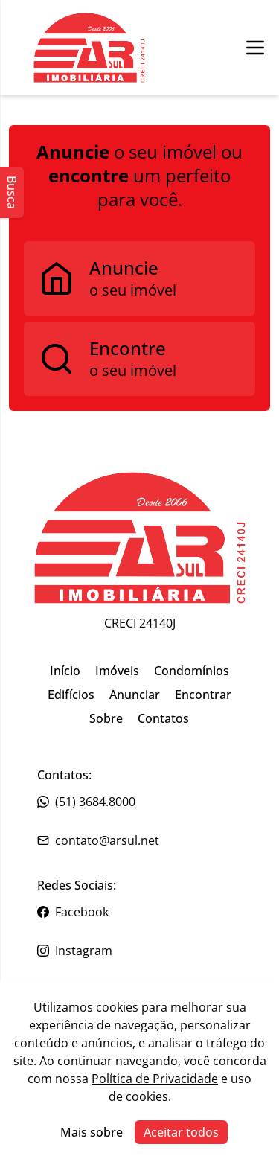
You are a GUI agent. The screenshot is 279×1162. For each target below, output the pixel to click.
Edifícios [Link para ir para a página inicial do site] (71, 694)
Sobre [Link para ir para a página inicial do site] (106, 718)
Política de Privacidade (155, 1078)
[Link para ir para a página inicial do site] (140, 537)
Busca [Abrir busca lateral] (12, 192)
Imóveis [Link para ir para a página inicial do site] (117, 671)
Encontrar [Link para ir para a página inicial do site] (203, 694)
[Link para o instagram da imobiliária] (139, 950)
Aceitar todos (181, 1132)
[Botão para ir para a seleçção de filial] (89, 47)
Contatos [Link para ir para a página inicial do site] (163, 718)
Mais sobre (91, 1132)
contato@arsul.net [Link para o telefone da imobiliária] (98, 840)
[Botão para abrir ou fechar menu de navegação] (255, 47)
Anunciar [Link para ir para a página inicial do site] (134, 694)
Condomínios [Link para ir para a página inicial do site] (191, 671)
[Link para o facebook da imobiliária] (139, 912)
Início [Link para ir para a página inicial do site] (65, 671)
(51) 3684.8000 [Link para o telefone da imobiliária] (86, 802)
